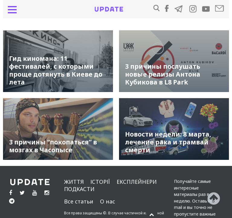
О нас (107, 201)
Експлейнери (137, 181)
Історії (100, 181)
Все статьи (78, 201)
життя (74, 181)
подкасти (79, 189)
